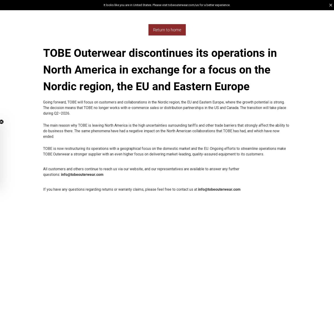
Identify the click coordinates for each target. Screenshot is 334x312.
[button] (167, 5)
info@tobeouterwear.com (82, 174)
